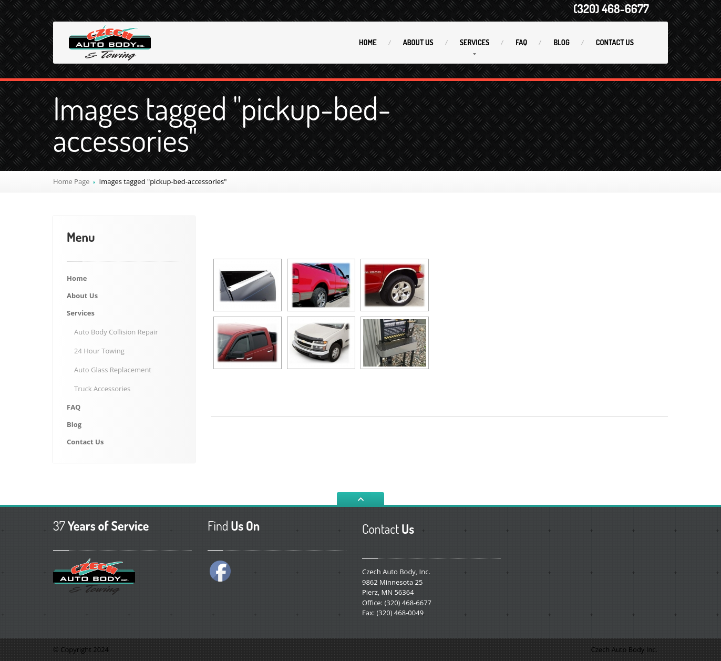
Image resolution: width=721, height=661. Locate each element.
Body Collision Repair (116, 332)
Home (368, 42)
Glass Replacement (112, 369)
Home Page (71, 181)
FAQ (521, 42)
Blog (561, 42)
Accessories (102, 388)
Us (418, 42)
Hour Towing (99, 350)
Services (475, 42)
